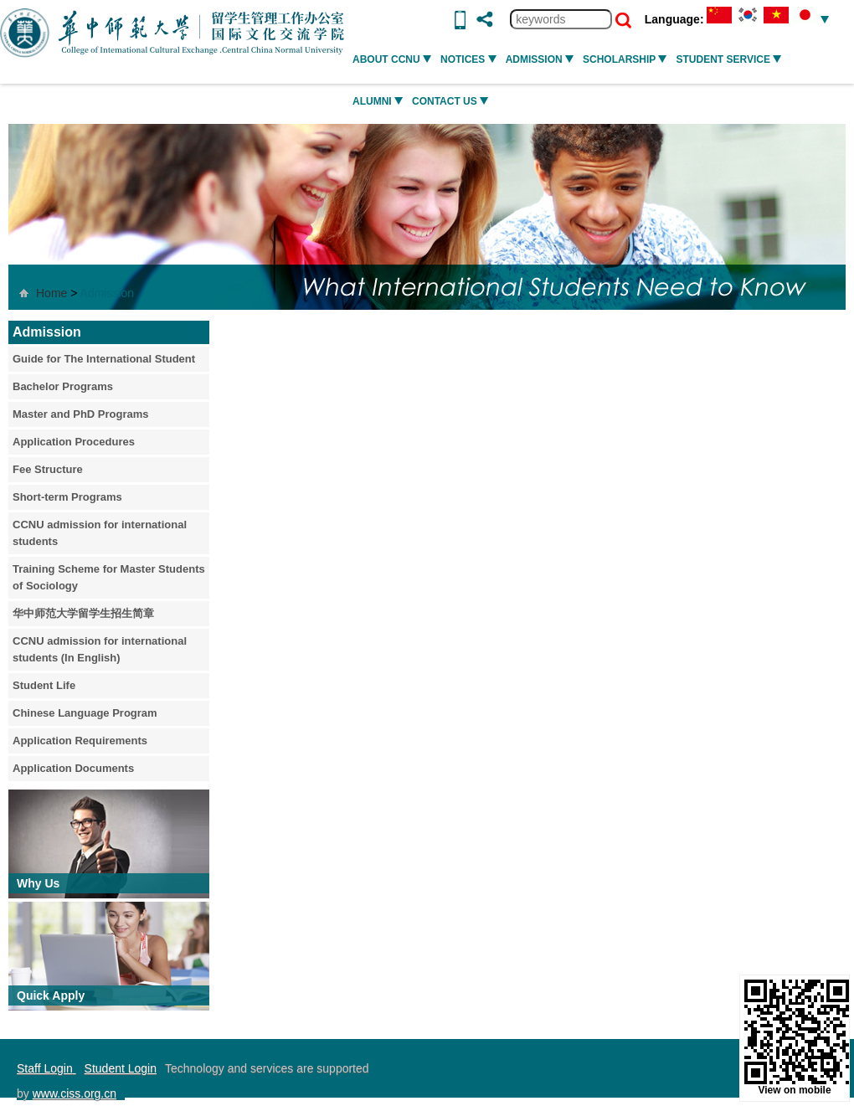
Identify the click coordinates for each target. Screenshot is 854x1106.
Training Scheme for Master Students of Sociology (109, 577)
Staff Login (46, 1068)
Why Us (38, 883)
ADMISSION (540, 59)
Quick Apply (51, 995)
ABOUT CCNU (391, 59)
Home (51, 293)
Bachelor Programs (63, 386)
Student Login (121, 1068)
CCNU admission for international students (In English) (100, 649)
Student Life (44, 685)
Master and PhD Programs (81, 414)
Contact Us (450, 101)
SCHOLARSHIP (624, 59)
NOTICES (468, 59)
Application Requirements (80, 740)
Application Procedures (74, 441)
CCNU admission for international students (100, 533)
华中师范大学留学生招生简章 (83, 613)
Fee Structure (48, 469)
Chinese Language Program (85, 713)
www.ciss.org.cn (74, 1093)
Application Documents (73, 768)
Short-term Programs (67, 497)
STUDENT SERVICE (728, 59)
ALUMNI (377, 101)
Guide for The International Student (104, 358)
